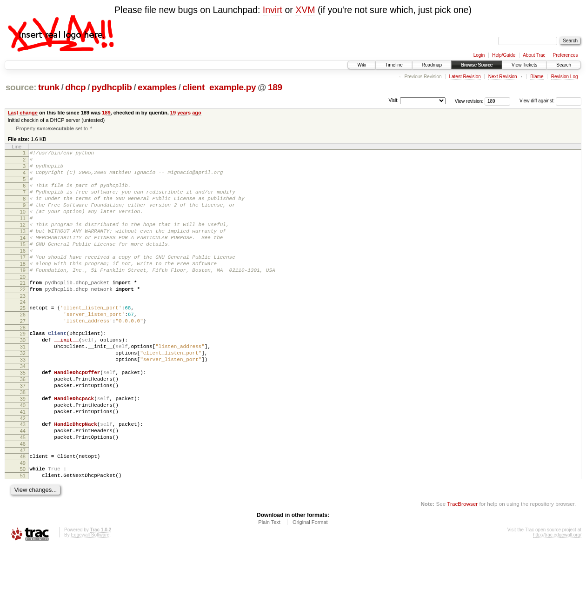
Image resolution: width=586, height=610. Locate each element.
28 (23, 362)
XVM (305, 10)
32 (23, 392)
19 (23, 296)
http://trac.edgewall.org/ (557, 597)
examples (157, 87)
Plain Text (269, 584)
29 (23, 368)
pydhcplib (112, 87)
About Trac (534, 55)
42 (23, 471)
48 (23, 514)
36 (23, 423)
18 (23, 288)
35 (23, 415)
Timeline (393, 64)
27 (23, 354)
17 (23, 280)
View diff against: (550, 100)
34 (23, 407)
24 (23, 332)
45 (23, 493)
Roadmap (432, 64)
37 (23, 431)
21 (23, 310)
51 (23, 536)
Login (479, 55)
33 (23, 399)
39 (23, 447)
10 (23, 225)
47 (23, 508)
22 (23, 318)
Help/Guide (503, 55)
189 (275, 87)
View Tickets (524, 64)
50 (23, 528)
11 (23, 233)
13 (23, 249)
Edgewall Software (90, 597)
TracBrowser (462, 566)
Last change (23, 112)
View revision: (469, 100)
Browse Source (477, 64)
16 (23, 272)
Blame (536, 76)
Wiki (361, 64)
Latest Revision (464, 76)
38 (23, 439)
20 (23, 304)
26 (23, 346)
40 (23, 455)
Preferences (565, 55)
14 (23, 257)
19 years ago (185, 112)
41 (23, 463)
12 (23, 241)
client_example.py (219, 87)
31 (23, 384)
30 (23, 376)
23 (23, 326)
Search (563, 64)
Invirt (272, 10)
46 (23, 500)
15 (23, 265)
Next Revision (502, 76)
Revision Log (564, 76)
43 (23, 477)
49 (23, 522)
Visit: (393, 100)
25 (23, 338)
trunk (49, 87)
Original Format (310, 584)
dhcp (75, 87)
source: (21, 87)
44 (23, 485)
